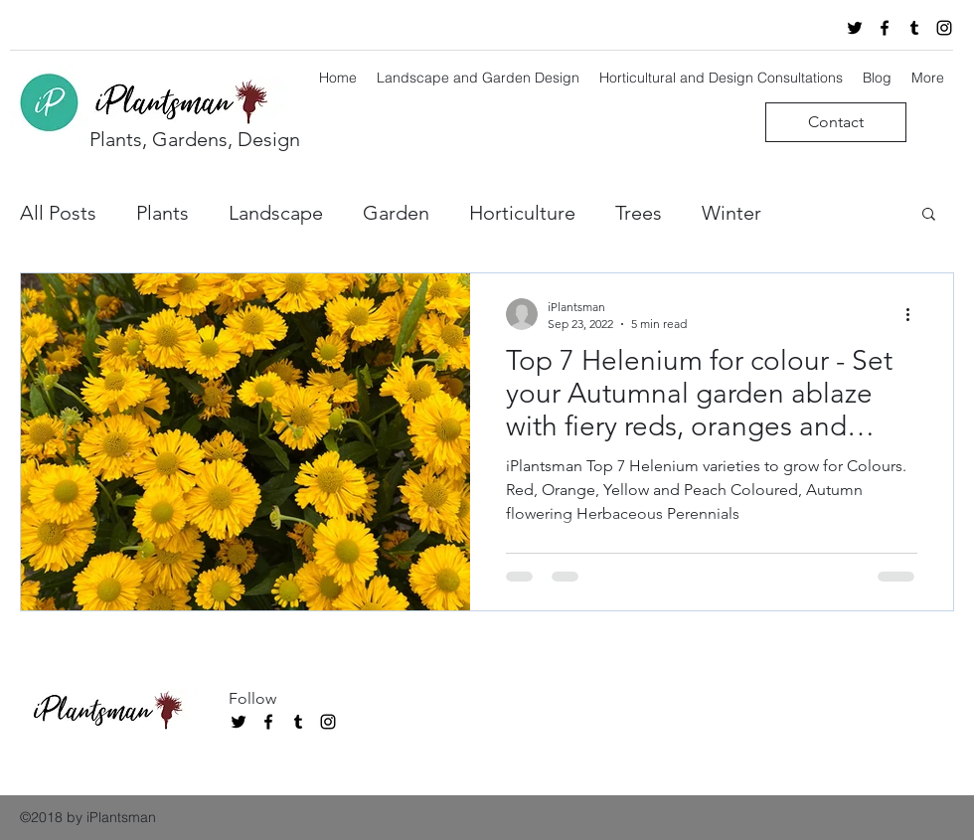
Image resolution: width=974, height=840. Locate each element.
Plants (162, 213)
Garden (396, 213)
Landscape (276, 213)
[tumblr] (914, 28)
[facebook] (884, 28)
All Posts (58, 213)
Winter (731, 213)
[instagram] (944, 28)
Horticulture (522, 213)
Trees (638, 213)
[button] (928, 215)
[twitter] (855, 28)
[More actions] (914, 314)
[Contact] (835, 122)
